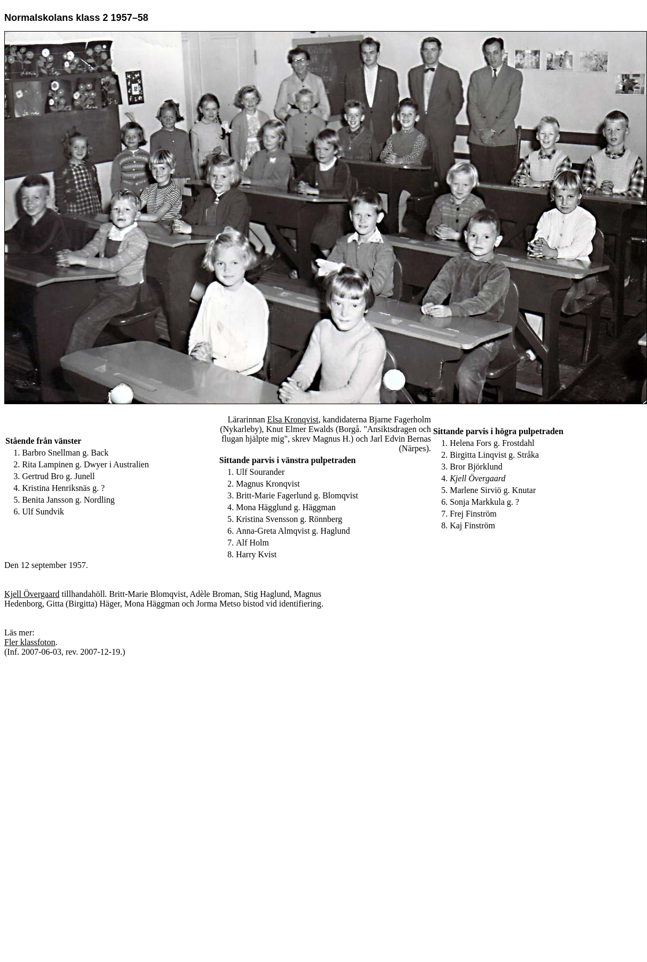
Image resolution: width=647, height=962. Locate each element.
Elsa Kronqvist (293, 419)
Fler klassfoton (30, 642)
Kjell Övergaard (31, 594)
